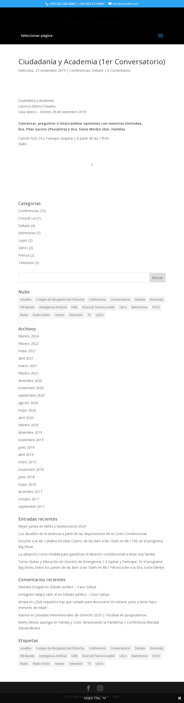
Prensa (23, 255)
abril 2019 (26, 454)
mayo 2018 (27, 484)
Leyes (22, 240)
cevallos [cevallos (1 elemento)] (25, 299)
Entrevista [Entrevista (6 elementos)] (156, 299)
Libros (23, 247)
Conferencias (79, 70)
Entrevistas (26, 233)
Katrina (23, 615)
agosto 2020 (28, 402)
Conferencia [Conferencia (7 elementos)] (97, 299)
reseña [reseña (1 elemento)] (59, 315)
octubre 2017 (28, 499)
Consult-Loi (27, 218)
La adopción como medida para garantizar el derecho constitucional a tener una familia (86, 554)
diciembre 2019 (30, 432)
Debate (97, 70)
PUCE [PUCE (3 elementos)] (156, 307)
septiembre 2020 (31, 395)
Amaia (23, 602)
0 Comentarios (118, 70)
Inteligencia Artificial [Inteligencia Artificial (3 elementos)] (53, 307)
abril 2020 (26, 417)
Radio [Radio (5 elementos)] (24, 315)
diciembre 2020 (30, 380)
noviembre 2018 (31, 469)
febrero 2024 (28, 336)
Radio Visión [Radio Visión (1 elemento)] (41, 315)
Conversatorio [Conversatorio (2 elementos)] (120, 299)
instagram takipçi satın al (37, 594)
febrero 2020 (28, 425)
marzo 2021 (27, 365)
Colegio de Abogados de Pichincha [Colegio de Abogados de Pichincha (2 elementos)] (60, 299)
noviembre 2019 (31, 440)
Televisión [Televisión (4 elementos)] (76, 315)
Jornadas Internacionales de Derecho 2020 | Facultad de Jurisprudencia (90, 615)
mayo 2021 (27, 350)
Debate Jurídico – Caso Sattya (73, 587)
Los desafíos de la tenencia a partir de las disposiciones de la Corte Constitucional (82, 533)
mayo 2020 (27, 410)
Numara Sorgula (31, 587)
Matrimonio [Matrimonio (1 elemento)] (140, 307)
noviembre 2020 (31, 388)
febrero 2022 (28, 343)
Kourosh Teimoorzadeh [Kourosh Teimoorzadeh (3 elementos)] (98, 307)
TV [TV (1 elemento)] (89, 315)
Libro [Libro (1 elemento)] (123, 307)
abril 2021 (26, 358)
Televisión (26, 262)
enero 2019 (27, 462)
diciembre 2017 (30, 491)
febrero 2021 (28, 373)
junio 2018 (26, 477)
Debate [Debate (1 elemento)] (140, 299)
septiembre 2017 (31, 506)
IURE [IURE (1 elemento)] (74, 307)
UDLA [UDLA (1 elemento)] (99, 315)
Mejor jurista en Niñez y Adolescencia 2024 (52, 526)
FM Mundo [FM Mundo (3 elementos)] (27, 307)
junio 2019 (26, 447)
